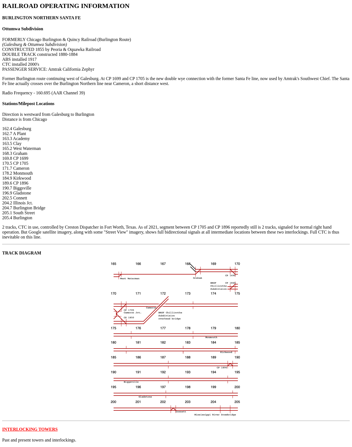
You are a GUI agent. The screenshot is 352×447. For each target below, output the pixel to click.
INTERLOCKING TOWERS (30, 429)
